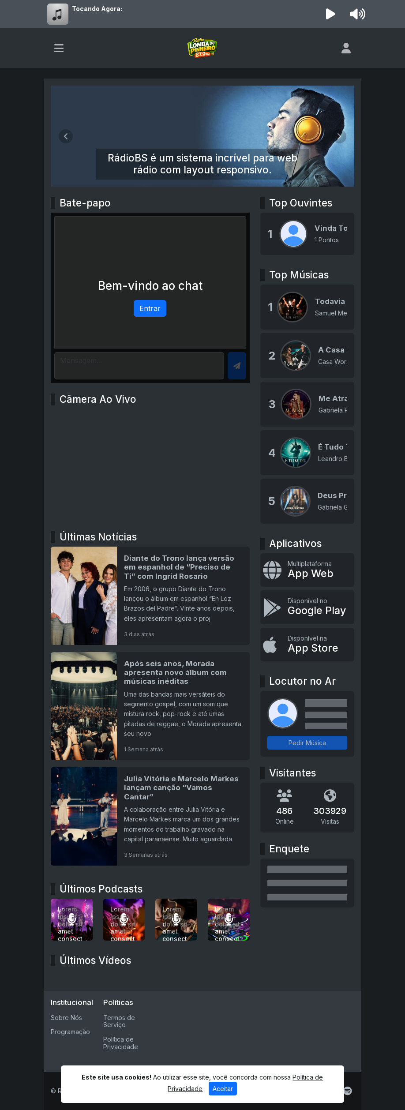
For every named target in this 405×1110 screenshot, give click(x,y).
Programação (70, 1031)
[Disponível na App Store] (307, 645)
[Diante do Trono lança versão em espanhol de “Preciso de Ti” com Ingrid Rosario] (150, 596)
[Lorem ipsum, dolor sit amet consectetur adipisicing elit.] (124, 920)
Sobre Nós (66, 1017)
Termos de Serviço (119, 1021)
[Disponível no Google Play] (307, 607)
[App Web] (307, 570)
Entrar (150, 308)
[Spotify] (347, 1091)
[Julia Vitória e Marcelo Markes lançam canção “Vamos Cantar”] (150, 816)
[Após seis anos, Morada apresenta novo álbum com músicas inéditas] (150, 706)
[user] (346, 48)
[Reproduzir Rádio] (331, 14)
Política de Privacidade (120, 1042)
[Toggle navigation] (59, 48)
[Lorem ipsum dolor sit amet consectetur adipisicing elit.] (72, 920)
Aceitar (223, 1088)
